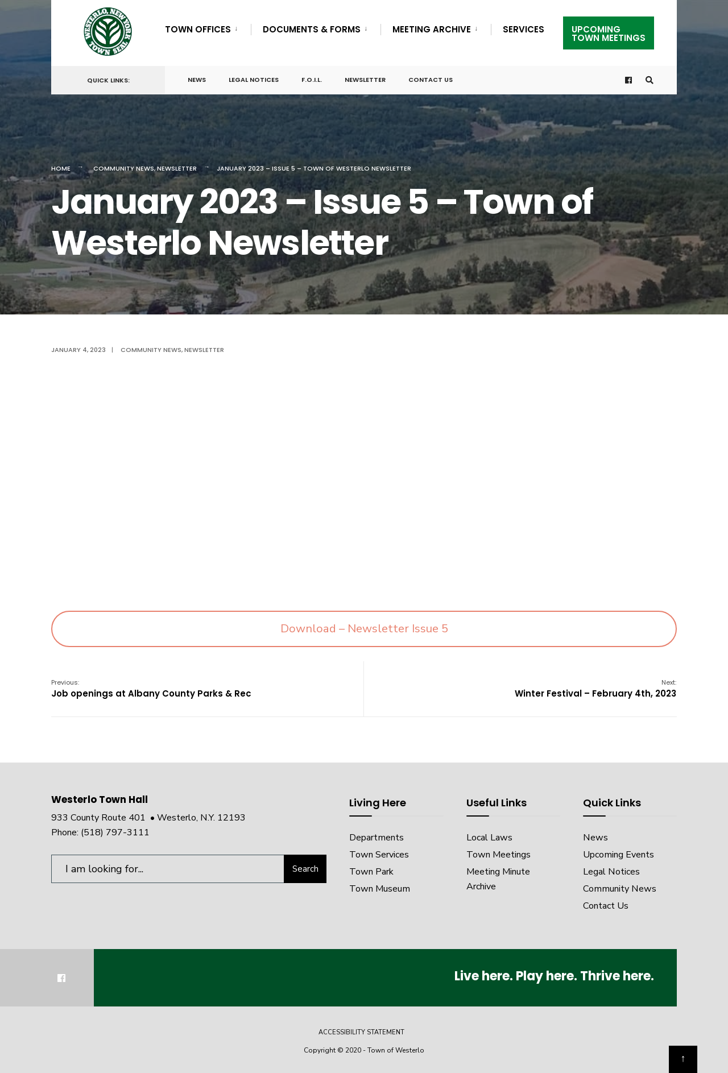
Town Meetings (498, 854)
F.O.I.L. (311, 79)
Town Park (371, 871)
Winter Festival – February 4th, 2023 (595, 688)
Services (523, 29)
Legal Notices (254, 79)
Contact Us (430, 79)
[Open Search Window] (649, 80)
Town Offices (198, 29)
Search (305, 869)
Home (61, 168)
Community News (123, 168)
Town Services (379, 854)
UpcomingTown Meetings (609, 33)
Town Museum (379, 889)
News (197, 79)
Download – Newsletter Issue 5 (364, 628)
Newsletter (365, 79)
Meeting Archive (431, 29)
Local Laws (489, 837)
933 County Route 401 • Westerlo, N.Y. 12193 (148, 817)
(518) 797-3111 (115, 832)
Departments (376, 837)
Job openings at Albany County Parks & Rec (151, 688)
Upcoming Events (618, 854)
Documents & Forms (312, 29)
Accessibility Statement (361, 1032)
